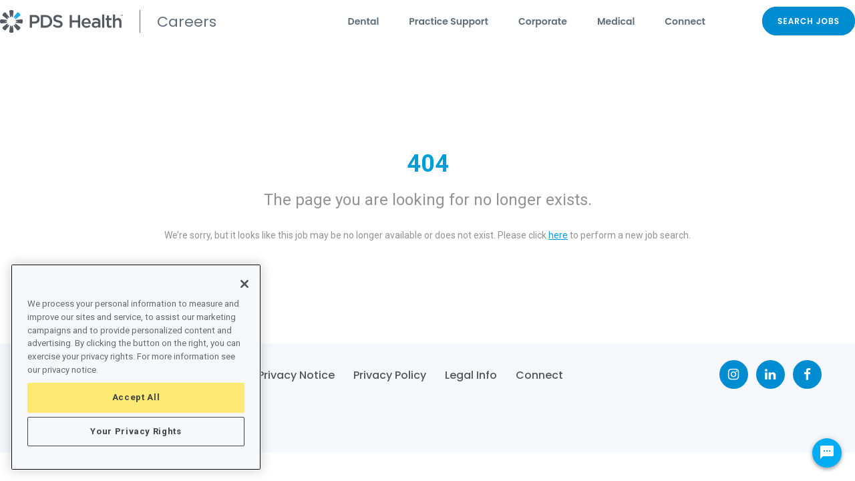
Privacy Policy (389, 375)
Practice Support (448, 21)
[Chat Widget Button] (827, 453)
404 (428, 164)
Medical (616, 21)
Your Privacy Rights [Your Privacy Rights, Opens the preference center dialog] (135, 431)
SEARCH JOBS (809, 21)
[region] (136, 367)
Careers (186, 21)
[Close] (244, 284)
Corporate (542, 21)
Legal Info (471, 375)
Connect (685, 21)
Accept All (136, 397)
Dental (363, 21)
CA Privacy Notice (287, 375)
